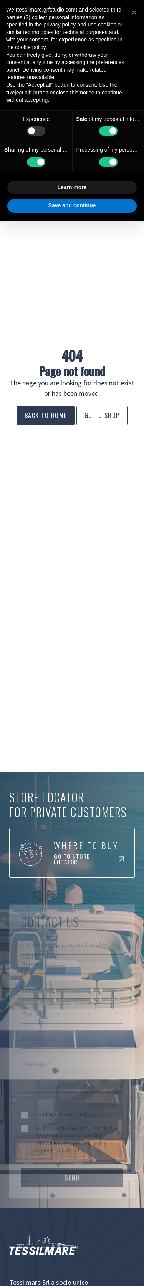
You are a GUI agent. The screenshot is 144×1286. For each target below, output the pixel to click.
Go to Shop (102, 415)
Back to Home (46, 415)
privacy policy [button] (59, 24)
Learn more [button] (71, 187)
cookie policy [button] (30, 47)
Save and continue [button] (72, 205)
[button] (134, 12)
